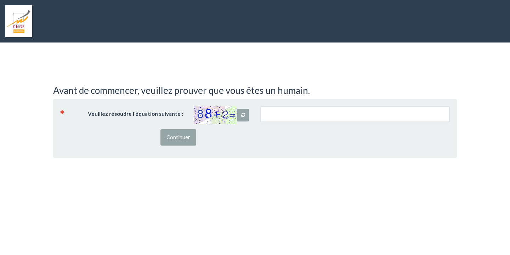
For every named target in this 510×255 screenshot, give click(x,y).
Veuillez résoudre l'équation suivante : (124, 113)
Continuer (178, 137)
